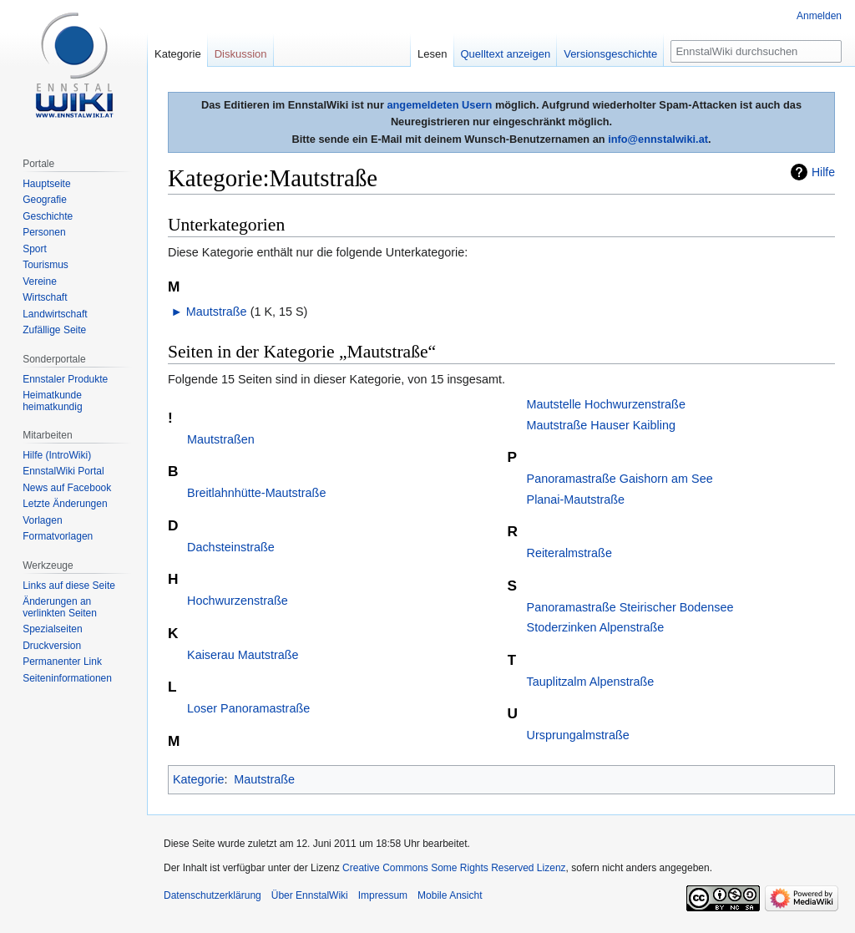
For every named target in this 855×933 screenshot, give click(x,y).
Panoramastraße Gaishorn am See (620, 478)
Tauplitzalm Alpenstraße (591, 681)
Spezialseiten (52, 629)
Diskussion (241, 54)
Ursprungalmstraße (578, 735)
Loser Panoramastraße (248, 708)
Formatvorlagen (58, 536)
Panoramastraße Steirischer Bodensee (630, 607)
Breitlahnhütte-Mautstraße (256, 492)
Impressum (382, 895)
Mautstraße (216, 311)
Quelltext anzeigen (506, 54)
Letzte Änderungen (65, 504)
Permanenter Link (62, 661)
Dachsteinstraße (231, 547)
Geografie (45, 199)
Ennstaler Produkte (65, 379)
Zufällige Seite (54, 330)
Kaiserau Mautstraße (243, 655)
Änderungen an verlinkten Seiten (60, 607)
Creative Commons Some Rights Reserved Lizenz (453, 868)
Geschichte (48, 216)
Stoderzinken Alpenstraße (596, 627)
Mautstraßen (221, 439)
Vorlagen (42, 520)
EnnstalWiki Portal (63, 471)
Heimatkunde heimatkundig (52, 401)
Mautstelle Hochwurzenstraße (606, 404)
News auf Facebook (67, 488)
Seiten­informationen (67, 678)
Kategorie (199, 779)
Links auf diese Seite (69, 585)
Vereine (40, 281)
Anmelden (819, 16)
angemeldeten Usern (439, 105)
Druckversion (52, 646)
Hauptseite (46, 184)
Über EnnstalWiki (309, 895)
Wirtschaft (45, 297)
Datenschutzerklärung (212, 895)
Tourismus (45, 265)
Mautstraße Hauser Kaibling (601, 425)
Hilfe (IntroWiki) (57, 455)
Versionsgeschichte (610, 54)
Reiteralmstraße (569, 553)
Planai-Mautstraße (576, 499)
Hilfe (823, 172)
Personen (44, 232)
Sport (35, 249)
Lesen (432, 54)
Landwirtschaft (55, 314)
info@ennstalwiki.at (658, 139)
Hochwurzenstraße (237, 600)
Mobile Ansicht (449, 895)
